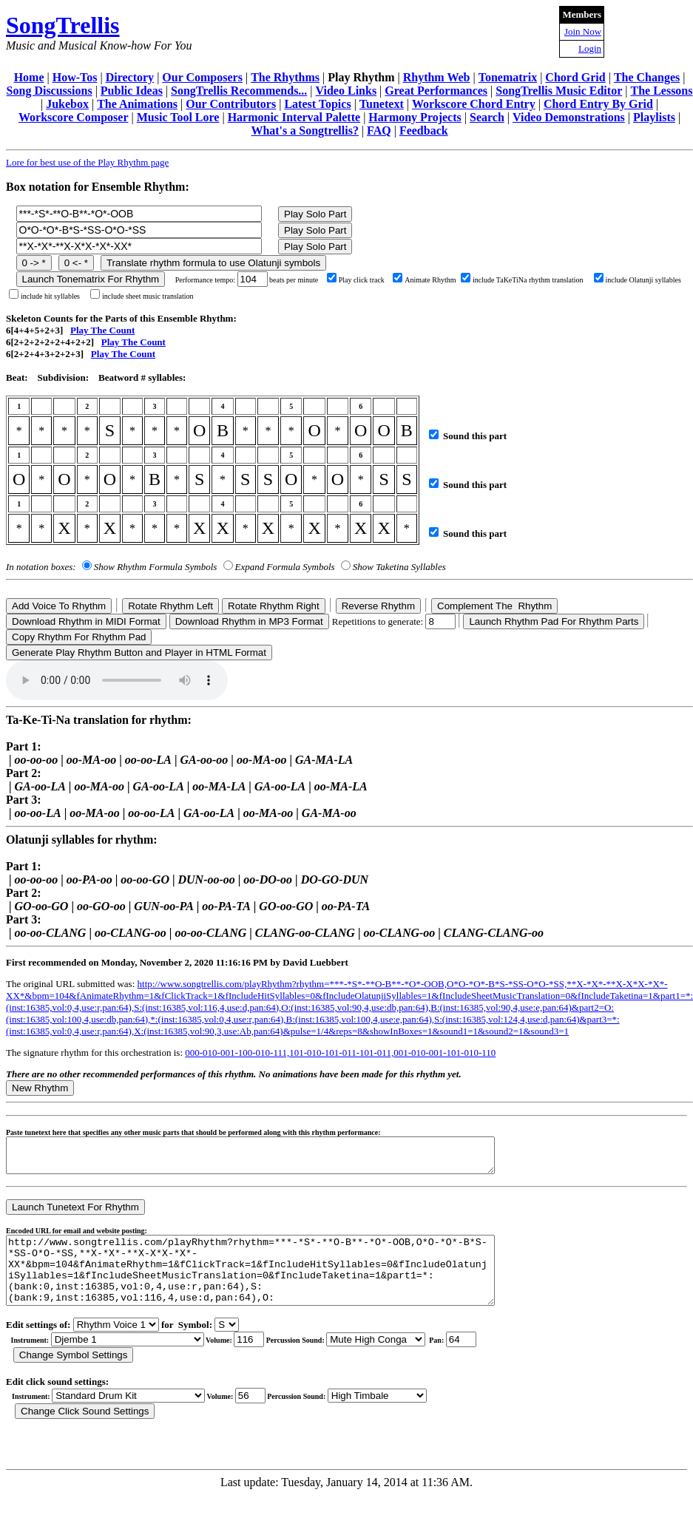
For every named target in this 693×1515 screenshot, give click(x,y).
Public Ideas (132, 90)
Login (589, 48)
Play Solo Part (315, 214)
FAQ (379, 130)
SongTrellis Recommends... (239, 90)
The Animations (137, 104)
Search (487, 117)
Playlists (654, 117)
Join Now (582, 31)
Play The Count (102, 330)
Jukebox (67, 104)
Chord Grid (575, 77)
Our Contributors (231, 104)
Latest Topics (317, 104)
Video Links (346, 90)
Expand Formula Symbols (285, 566)
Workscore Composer (73, 117)
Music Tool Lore (178, 117)
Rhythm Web (436, 77)
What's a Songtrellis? (305, 130)
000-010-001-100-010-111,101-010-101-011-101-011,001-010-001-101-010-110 (340, 1052)
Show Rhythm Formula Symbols (155, 566)
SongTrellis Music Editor (559, 90)
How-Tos (75, 77)
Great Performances (436, 90)
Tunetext (381, 104)
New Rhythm (40, 1088)
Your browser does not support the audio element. (117, 680)
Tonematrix (508, 77)
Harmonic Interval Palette (294, 117)
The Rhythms (285, 77)
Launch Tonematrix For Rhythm (91, 279)
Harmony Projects (414, 117)
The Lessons (661, 90)
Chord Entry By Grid (598, 104)
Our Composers (202, 77)
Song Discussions (49, 90)
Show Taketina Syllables (399, 566)
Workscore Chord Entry (473, 104)
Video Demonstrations (569, 117)
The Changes (647, 77)
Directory (130, 77)
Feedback (423, 130)
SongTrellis (63, 25)
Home (29, 77)
